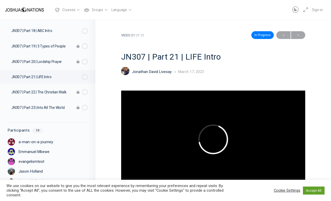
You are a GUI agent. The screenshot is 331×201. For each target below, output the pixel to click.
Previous (283, 35)
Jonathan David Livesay (152, 71)
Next (298, 35)
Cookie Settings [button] (287, 190)
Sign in (317, 10)
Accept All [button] (313, 190)
